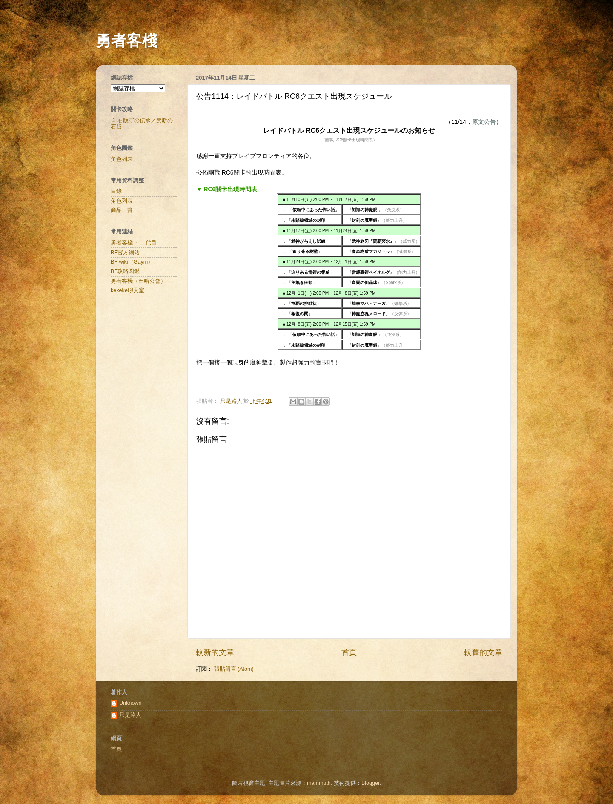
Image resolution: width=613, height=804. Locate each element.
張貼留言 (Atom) (234, 669)
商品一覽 (122, 210)
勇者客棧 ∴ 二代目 (134, 243)
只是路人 (130, 715)
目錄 (116, 191)
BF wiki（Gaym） (132, 262)
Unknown (130, 703)
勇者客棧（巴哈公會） (138, 281)
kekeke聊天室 (127, 290)
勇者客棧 (126, 40)
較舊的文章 (483, 652)
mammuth (319, 783)
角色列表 (122, 159)
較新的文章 (215, 652)
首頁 (349, 652)
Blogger (370, 783)
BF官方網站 (125, 253)
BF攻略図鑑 (125, 271)
